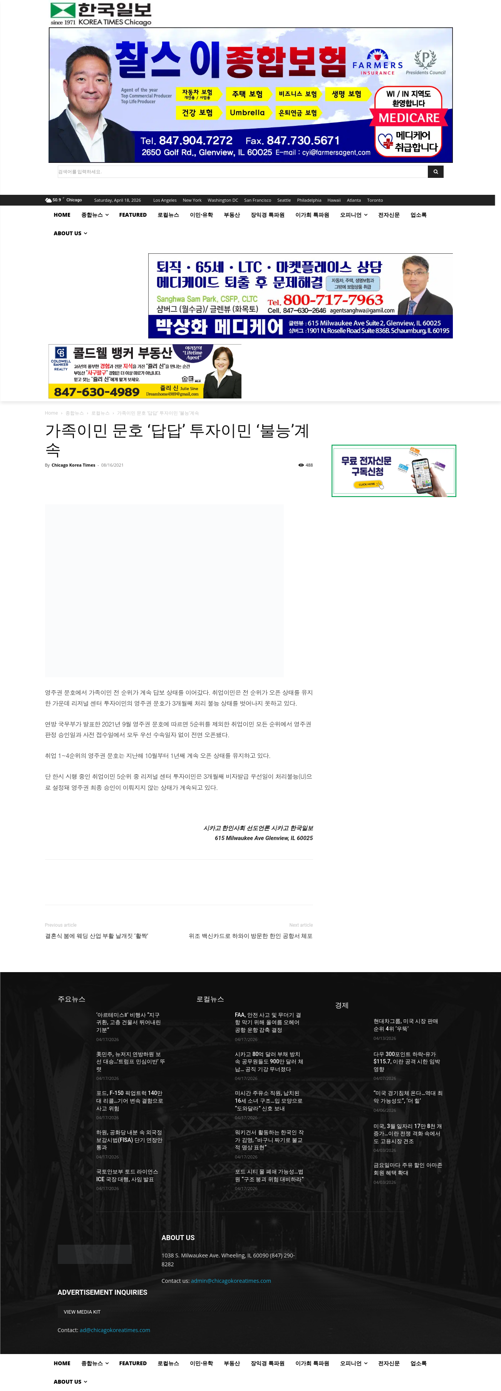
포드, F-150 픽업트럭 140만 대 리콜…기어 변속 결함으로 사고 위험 (129, 1100)
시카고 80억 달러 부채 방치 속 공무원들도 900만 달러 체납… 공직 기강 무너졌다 (269, 1061)
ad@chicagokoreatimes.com (115, 1330)
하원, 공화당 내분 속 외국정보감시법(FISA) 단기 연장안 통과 (129, 1139)
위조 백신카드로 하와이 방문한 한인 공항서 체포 (251, 935)
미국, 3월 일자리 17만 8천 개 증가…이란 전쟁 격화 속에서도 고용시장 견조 (408, 1133)
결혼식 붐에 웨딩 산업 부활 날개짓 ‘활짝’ (96, 935)
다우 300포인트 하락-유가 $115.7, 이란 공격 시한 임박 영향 (407, 1061)
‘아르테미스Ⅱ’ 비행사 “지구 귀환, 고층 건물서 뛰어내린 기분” (128, 1022)
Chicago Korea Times (73, 465)
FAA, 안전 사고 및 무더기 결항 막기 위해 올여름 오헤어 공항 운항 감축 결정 (268, 1022)
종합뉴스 (74, 413)
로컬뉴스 (100, 413)
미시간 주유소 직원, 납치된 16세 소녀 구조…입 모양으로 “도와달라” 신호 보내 (269, 1100)
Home (51, 413)
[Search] (436, 172)
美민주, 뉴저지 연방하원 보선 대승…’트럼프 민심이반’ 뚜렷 (130, 1061)
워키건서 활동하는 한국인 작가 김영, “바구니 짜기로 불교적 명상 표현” (269, 1139)
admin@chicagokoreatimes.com (231, 1280)
